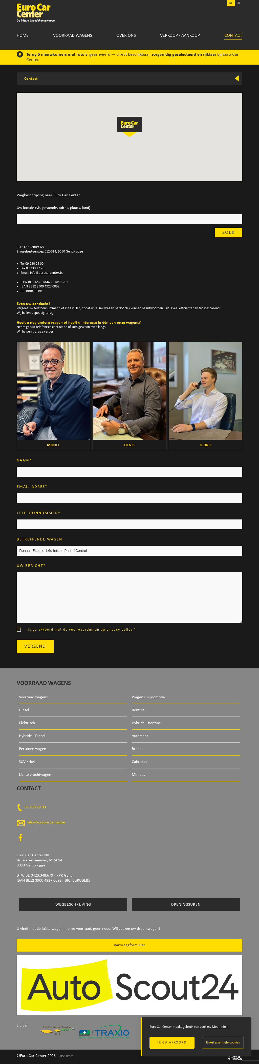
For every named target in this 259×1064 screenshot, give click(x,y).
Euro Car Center (39, 12)
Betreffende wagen (39, 539)
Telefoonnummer (37, 513)
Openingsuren (186, 905)
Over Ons (126, 35)
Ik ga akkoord (172, 1042)
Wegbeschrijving (73, 905)
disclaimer (66, 1056)
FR (238, 3)
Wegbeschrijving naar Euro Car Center (48, 195)
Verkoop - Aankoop (180, 35)
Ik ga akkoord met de (82, 630)
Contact (233, 35)
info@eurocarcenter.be (46, 273)
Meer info (219, 1027)
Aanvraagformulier (129, 945)
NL (231, 3)
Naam (23, 460)
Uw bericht (30, 566)
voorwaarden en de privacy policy (101, 630)
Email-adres (31, 487)
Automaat (140, 736)
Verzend (35, 646)
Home (23, 35)
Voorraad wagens (72, 35)
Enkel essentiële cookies (223, 1042)
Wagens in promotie (148, 697)
